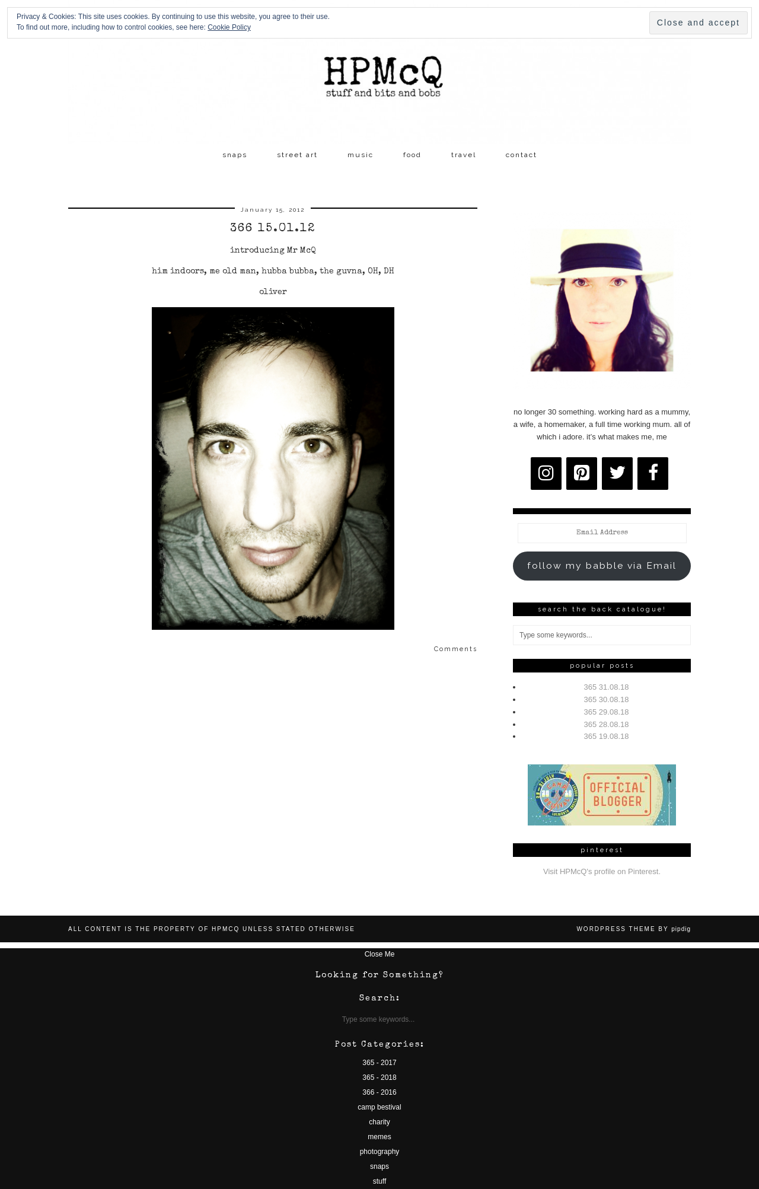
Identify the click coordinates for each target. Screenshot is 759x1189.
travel (463, 155)
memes (379, 1137)
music (360, 155)
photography (380, 1151)
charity (379, 1122)
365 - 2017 (379, 1063)
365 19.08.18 (606, 736)
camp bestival (379, 1107)
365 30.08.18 (606, 699)
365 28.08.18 (606, 724)
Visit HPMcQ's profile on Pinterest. (602, 871)
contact (521, 155)
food (412, 155)
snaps (234, 155)
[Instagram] (546, 473)
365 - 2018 (379, 1077)
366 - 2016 (379, 1092)
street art (297, 155)
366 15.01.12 (272, 229)
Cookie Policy (229, 27)
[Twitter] (617, 473)
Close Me (380, 954)
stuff (379, 1181)
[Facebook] (652, 473)
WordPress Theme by (633, 929)
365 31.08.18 (606, 687)
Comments (455, 649)
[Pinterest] (581, 473)
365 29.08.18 (606, 711)
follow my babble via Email (602, 565)
